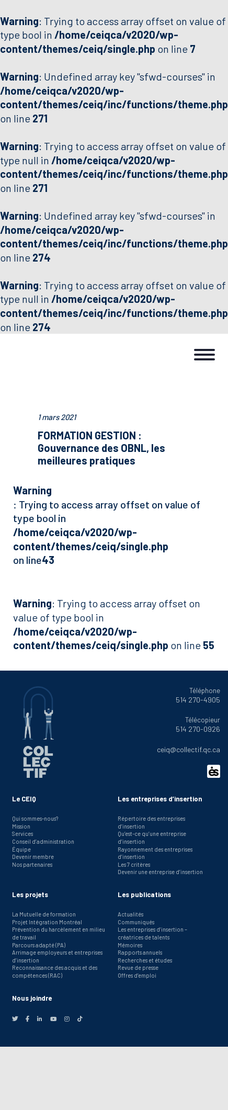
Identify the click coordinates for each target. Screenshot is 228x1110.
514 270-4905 (198, 699)
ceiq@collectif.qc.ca (188, 749)
